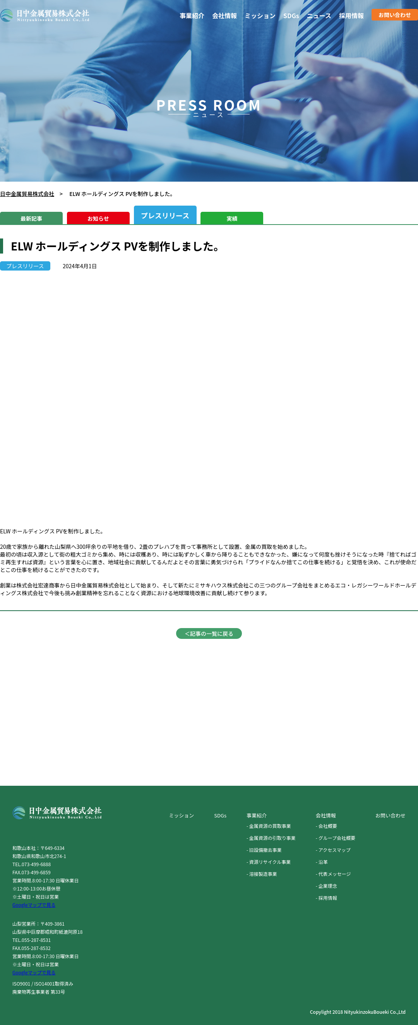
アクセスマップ (335, 849)
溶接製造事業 (263, 873)
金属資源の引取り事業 (272, 837)
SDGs (291, 15)
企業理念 (328, 885)
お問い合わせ (395, 15)
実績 (231, 218)
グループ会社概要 (337, 837)
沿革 (323, 861)
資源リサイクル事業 (270, 861)
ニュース (319, 15)
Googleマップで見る (34, 904)
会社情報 (224, 15)
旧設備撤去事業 (265, 849)
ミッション (260, 15)
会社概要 (328, 825)
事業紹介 (192, 15)
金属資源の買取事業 (270, 825)
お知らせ (98, 218)
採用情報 (351, 15)
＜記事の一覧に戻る (209, 633)
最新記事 (31, 218)
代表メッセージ (335, 873)
